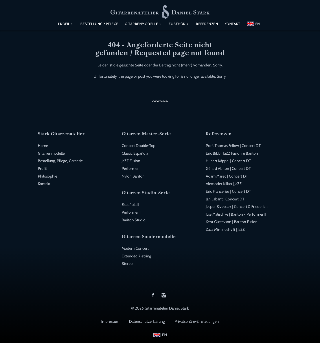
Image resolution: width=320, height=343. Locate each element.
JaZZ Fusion (131, 160)
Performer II (131, 212)
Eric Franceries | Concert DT (228, 191)
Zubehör (177, 24)
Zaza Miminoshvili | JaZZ (225, 229)
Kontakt (232, 24)
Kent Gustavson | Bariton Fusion (231, 221)
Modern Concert (135, 248)
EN (257, 24)
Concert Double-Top (138, 145)
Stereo (127, 263)
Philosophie (47, 176)
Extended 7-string (136, 256)
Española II (130, 204)
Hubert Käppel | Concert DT (228, 160)
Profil (64, 24)
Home (43, 145)
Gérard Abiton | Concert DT (228, 168)
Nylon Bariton (133, 176)
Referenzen (207, 24)
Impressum (110, 321)
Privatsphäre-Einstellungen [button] (197, 321)
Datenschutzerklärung (147, 321)
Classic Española (135, 153)
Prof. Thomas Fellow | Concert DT (233, 145)
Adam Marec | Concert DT (227, 176)
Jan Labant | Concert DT (225, 199)
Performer (130, 168)
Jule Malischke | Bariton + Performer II (236, 214)
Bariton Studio (133, 220)
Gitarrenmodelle (141, 24)
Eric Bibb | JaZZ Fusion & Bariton (232, 153)
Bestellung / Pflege (99, 24)
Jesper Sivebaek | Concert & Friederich (237, 206)
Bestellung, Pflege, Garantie (60, 160)
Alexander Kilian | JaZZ (224, 183)
